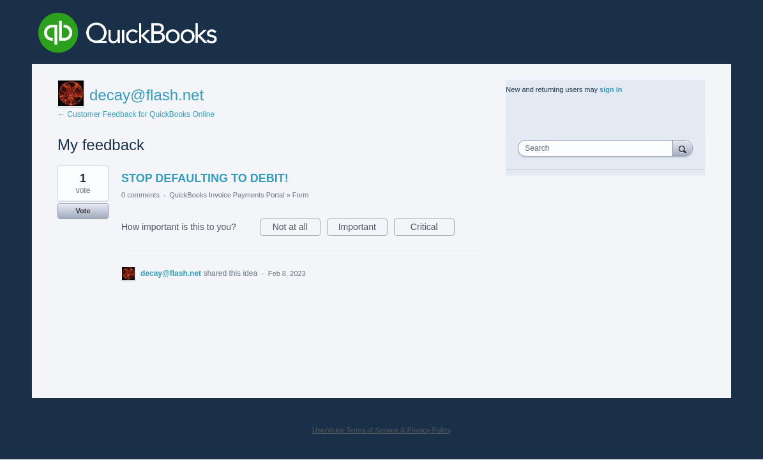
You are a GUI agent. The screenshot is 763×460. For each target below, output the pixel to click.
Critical (433, 229)
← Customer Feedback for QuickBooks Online (136, 114)
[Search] (682, 148)
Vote (82, 211)
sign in (611, 89)
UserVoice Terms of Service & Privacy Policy (381, 430)
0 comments (140, 195)
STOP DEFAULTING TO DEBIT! (205, 178)
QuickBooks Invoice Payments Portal (226, 195)
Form (300, 195)
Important (363, 229)
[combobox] (598, 148)
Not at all (297, 229)
